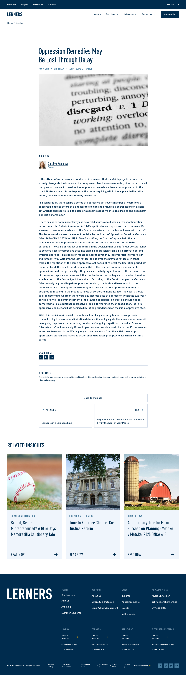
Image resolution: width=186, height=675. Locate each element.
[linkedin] (171, 665)
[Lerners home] (14, 14)
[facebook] (160, 665)
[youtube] (176, 665)
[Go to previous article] (65, 416)
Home (10, 23)
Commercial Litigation (80, 68)
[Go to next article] (121, 416)
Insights (19, 23)
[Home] (29, 593)
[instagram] (166, 665)
